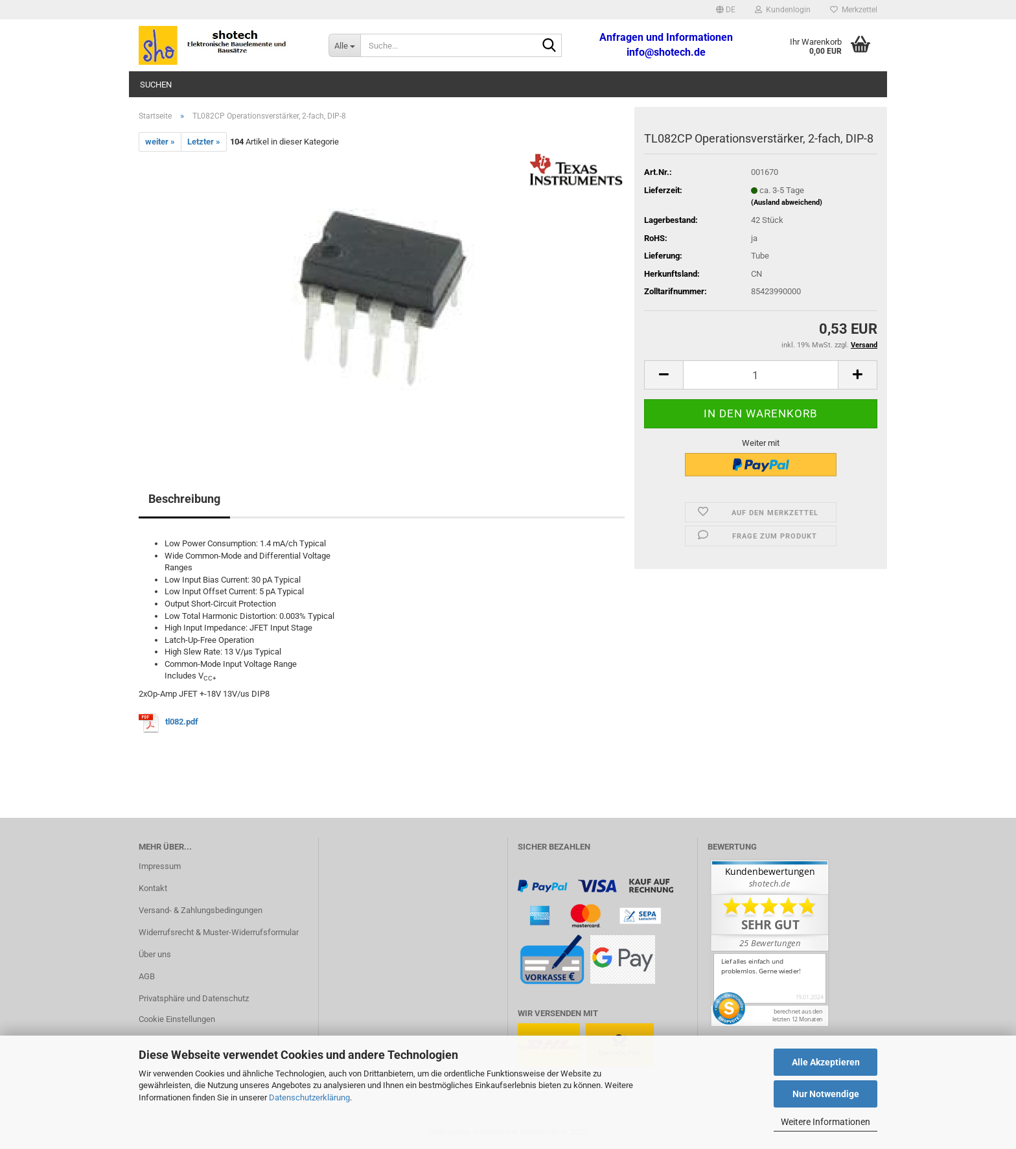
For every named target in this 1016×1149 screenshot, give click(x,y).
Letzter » (203, 141)
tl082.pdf (181, 721)
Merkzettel (853, 9)
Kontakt (153, 888)
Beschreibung (184, 498)
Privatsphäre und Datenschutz (194, 998)
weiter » (160, 141)
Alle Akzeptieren (826, 1062)
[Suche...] (344, 45)
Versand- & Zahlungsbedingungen (200, 910)
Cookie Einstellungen (177, 1019)
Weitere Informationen (825, 1122)
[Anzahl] (760, 374)
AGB (147, 976)
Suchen (156, 84)
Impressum (160, 866)
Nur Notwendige (825, 1094)
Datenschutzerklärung (309, 1097)
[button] (725, 9)
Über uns (155, 954)
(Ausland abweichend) (786, 202)
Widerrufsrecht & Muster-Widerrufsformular (219, 932)
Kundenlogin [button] (783, 9)
